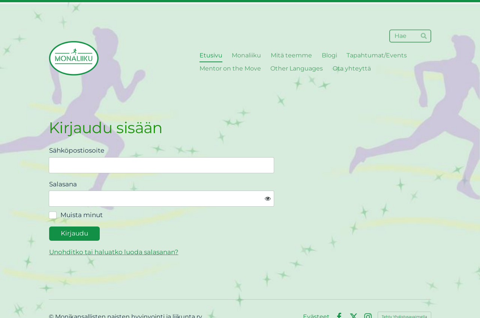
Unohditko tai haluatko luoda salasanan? (190, 228)
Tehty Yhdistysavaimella (404, 293)
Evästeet (316, 294)
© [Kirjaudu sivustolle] (52, 293)
